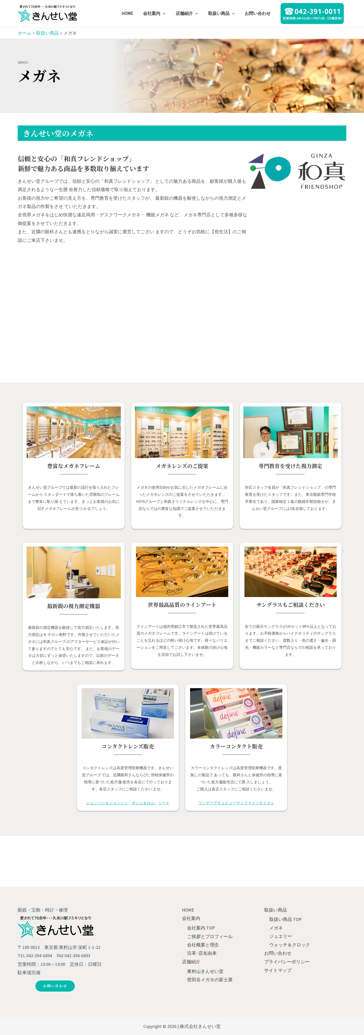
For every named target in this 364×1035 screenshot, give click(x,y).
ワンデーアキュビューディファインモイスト (236, 802)
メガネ (276, 928)
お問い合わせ (277, 953)
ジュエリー (280, 936)
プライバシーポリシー (287, 962)
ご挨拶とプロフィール (210, 936)
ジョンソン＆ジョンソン (107, 802)
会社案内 (191, 918)
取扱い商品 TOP (285, 919)
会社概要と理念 (203, 945)
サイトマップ (277, 970)
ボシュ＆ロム (143, 802)
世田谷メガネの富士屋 (210, 979)
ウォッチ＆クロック (289, 945)
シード (164, 802)
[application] (168, 13)
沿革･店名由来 (202, 953)
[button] (55, 986)
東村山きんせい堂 (205, 971)
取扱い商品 (275, 910)
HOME (188, 910)
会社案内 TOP (201, 928)
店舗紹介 (191, 962)
